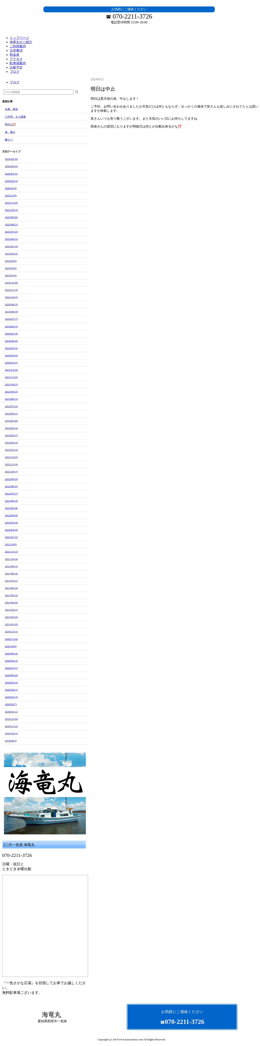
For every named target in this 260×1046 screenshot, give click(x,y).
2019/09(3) (11, 740)
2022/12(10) (11, 457)
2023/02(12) (11, 442)
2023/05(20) (11, 420)
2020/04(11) (11, 689)
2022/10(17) (11, 471)
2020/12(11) (11, 631)
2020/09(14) (11, 653)
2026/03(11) (11, 173)
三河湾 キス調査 (15, 116)
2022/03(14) (11, 522)
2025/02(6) (11, 268)
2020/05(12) (11, 682)
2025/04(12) (11, 253)
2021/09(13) (11, 566)
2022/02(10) (11, 529)
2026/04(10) (11, 166)
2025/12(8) (11, 195)
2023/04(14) (11, 428)
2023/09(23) (11, 391)
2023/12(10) (11, 369)
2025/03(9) (11, 260)
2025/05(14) (11, 246)
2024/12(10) (11, 282)
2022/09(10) (11, 479)
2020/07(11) (11, 668)
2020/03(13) (11, 697)
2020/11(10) (11, 639)
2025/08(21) (11, 224)
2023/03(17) (11, 435)
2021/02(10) (11, 617)
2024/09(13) (11, 304)
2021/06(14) (11, 588)
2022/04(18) (11, 515)
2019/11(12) (11, 726)
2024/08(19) (11, 311)
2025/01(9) (11, 275)
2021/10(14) (11, 559)
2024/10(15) (11, 297)
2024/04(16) (11, 340)
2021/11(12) (11, 551)
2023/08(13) (11, 398)
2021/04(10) (11, 602)
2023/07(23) (11, 406)
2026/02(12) (11, 180)
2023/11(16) (11, 377)
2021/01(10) (11, 624)
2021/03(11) (11, 609)
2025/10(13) (11, 209)
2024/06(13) (11, 326)
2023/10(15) (11, 384)
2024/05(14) (11, 333)
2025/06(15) (11, 239)
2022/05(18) (11, 508)
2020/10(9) (11, 646)
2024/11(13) (11, 289)
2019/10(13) (11, 733)
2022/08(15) (11, 486)
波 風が (10, 132)
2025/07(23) (11, 231)
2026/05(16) (11, 159)
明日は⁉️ (10, 124)
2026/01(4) (11, 188)
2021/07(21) (11, 580)
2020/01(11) (11, 711)
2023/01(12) (11, 449)
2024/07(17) (11, 318)
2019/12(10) (11, 718)
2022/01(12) (11, 537)
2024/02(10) (11, 355)
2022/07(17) (11, 493)
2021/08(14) (11, 573)
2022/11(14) (11, 464)
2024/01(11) (11, 362)
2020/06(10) (11, 675)
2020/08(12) (11, 660)
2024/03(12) (11, 348)
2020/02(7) (11, 704)
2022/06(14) (11, 500)
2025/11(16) (11, 202)
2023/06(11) (11, 413)
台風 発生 (11, 109)
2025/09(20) (11, 217)
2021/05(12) (11, 595)
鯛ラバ (9, 139)
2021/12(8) (11, 544)
